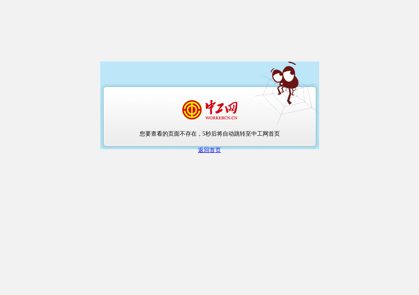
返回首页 (209, 150)
